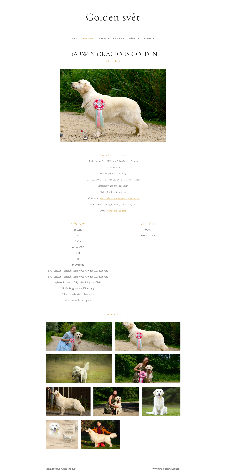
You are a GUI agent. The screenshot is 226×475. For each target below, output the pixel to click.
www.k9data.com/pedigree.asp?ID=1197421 (119, 198)
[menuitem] (70, 38)
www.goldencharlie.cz (116, 210)
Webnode (175, 469)
